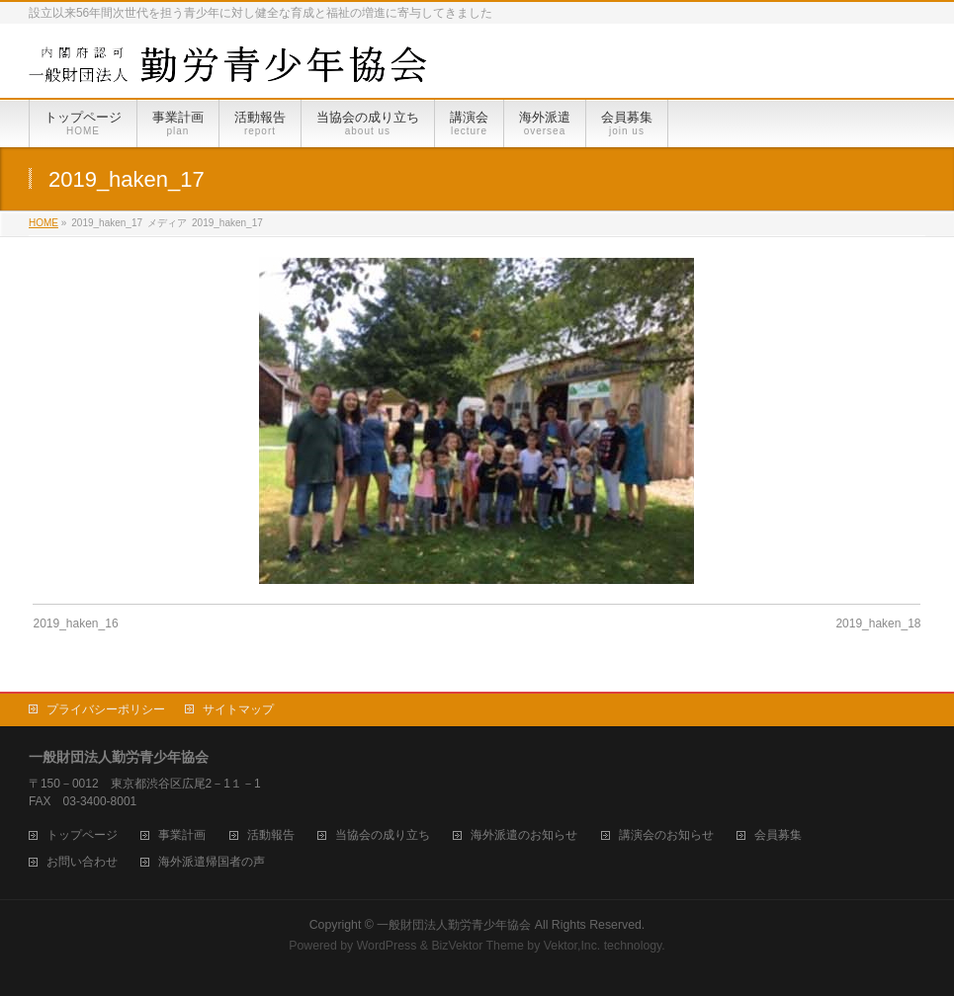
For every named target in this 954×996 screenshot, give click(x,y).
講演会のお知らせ (666, 835)
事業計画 (182, 835)
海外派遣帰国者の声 (211, 862)
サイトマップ (238, 709)
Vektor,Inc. (572, 946)
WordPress (387, 946)
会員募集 (778, 835)
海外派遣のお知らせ (524, 835)
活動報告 (271, 835)
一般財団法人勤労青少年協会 (454, 925)
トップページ (82, 835)
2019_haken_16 (75, 623)
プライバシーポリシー (105, 709)
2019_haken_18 (877, 623)
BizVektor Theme (477, 946)
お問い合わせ (82, 862)
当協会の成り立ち (382, 835)
